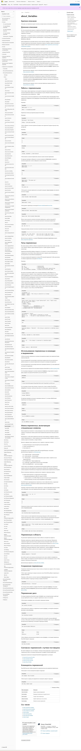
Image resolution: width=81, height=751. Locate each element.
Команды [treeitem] (5, 74)
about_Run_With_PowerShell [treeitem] (9, 364)
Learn (22, 12)
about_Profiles (24, 590)
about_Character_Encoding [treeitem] (9, 115)
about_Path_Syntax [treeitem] (8, 302)
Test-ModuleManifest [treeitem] (7, 564)
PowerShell (27, 12)
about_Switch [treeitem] (7, 394)
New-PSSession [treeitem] (6, 514)
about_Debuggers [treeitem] (8, 157)
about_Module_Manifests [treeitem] (9, 255)
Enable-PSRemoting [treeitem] (7, 461)
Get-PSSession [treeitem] (6, 494)
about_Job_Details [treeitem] (8, 226)
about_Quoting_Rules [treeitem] (8, 327)
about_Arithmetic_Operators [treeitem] (9, 88)
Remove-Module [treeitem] (7, 543)
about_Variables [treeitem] (7, 426)
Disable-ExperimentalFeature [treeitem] (9, 450)
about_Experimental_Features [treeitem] (9, 176)
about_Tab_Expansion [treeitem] (8, 396)
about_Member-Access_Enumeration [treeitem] (8, 250)
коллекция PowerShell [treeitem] (6, 52)
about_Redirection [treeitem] (8, 329)
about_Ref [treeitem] (6, 331)
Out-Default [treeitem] (6, 524)
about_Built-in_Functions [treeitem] (9, 103)
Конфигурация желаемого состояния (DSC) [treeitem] (7, 49)
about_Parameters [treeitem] (8, 294)
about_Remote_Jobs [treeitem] (8, 344)
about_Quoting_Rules (55, 368)
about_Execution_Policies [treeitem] (9, 173)
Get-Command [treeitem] (6, 479)
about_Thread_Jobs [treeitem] (8, 400)
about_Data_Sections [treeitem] (8, 155)
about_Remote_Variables (39, 562)
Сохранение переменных (71, 27)
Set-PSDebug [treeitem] (6, 549)
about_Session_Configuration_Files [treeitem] (9, 377)
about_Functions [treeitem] (8, 190)
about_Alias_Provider (27, 662)
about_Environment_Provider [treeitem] (9, 165)
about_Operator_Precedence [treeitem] (9, 266)
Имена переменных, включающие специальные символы (72, 23)
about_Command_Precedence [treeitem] (9, 132)
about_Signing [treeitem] (7, 383)
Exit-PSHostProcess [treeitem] (7, 471)
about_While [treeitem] (7, 432)
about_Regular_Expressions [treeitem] (9, 336)
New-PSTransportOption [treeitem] (8, 522)
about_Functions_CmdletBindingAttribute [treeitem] (9, 206)
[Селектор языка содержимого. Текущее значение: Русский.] (4, 749)
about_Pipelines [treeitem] (7, 307)
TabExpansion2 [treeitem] (6, 562)
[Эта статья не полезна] (69, 38)
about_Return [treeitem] (7, 361)
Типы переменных (70, 18)
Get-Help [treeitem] (5, 483)
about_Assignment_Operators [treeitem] (9, 93)
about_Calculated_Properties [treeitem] (9, 106)
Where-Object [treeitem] (6, 577)
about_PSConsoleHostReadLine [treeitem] (9, 274)
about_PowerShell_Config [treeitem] (9, 309)
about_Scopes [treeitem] (7, 367)
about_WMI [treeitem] (7, 428)
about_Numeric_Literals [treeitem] (9, 259)
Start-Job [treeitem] (5, 555)
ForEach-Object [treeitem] (6, 477)
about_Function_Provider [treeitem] (9, 188)
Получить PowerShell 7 (75, 4)
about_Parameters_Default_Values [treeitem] (9, 297)
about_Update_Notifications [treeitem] (9, 419)
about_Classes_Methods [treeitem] (9, 127)
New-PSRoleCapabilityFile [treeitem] (8, 512)
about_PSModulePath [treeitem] (8, 280)
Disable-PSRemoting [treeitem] (7, 452)
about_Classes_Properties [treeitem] (9, 129)
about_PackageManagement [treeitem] (9, 287)
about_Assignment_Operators (27, 239)
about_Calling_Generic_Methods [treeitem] (9, 110)
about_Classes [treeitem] (7, 120)
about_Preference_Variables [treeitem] (9, 314)
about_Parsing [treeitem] (7, 300)
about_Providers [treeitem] (8, 323)
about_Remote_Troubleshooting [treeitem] (9, 353)
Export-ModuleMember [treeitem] (8, 475)
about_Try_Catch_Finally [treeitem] (9, 406)
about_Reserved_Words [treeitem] (9, 359)
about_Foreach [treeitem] (7, 184)
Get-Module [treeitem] (6, 490)
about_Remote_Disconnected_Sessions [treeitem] (9, 342)
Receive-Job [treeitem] (6, 530)
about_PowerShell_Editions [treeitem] (9, 311)
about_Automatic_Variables (28, 72)
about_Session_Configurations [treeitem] (9, 381)
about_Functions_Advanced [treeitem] (9, 193)
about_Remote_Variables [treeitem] (9, 355)
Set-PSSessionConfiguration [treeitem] (9, 551)
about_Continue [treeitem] (7, 149)
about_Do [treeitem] (6, 160)
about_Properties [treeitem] (8, 321)
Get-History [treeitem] (6, 485)
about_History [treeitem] (7, 220)
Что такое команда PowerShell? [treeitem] (6, 33)
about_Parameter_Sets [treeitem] (9, 292)
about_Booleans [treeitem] (7, 99)
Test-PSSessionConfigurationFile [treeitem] (8, 567)
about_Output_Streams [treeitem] (9, 271)
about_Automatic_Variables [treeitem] (9, 97)
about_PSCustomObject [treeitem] (9, 276)
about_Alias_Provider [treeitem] (8, 83)
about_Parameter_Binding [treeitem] (9, 290)
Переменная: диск (70, 29)
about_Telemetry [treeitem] (8, 398)
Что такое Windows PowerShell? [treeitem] (6, 27)
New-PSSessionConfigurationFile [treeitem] (8, 517)
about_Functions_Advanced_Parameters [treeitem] (9, 200)
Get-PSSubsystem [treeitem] (7, 500)
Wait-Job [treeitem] (5, 575)
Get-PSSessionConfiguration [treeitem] (9, 498)
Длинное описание (70, 16)
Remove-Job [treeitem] (6, 541)
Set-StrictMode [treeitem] (6, 553)
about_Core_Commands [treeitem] (9, 151)
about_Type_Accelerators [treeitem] (9, 408)
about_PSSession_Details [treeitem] (9, 282)
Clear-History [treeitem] (6, 442)
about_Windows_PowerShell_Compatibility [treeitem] (9, 437)
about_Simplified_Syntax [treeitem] (9, 385)
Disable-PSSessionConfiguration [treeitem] (8, 455)
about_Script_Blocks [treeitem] (8, 369)
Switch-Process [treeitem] (6, 559)
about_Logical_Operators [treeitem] (9, 247)
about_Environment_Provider (29, 657)
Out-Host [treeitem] (5, 526)
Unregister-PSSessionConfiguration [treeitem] (8, 570)
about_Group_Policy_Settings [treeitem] (9, 213)
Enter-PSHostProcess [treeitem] (7, 467)
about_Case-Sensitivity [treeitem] (9, 112)
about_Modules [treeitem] (7, 257)
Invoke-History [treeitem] (6, 506)
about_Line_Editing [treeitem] (8, 238)
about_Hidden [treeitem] (7, 218)
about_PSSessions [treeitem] (8, 284)
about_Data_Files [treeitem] (8, 153)
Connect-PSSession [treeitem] (7, 446)
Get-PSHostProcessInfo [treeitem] (8, 492)
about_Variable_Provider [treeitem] (9, 424)
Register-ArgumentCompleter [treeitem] (7, 535)
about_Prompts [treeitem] (7, 319)
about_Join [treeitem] (7, 230)
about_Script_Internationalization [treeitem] (9, 372)
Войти (79, 1)
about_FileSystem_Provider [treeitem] (9, 179)
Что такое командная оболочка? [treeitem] (7, 30)
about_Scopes (55, 543)
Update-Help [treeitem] (6, 573)
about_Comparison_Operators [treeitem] (9, 147)
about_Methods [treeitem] (7, 253)
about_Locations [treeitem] (8, 240)
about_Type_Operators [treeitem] (9, 412)
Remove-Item (49, 205)
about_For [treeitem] (6, 181)
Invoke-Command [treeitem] (7, 504)
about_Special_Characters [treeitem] (9, 387)
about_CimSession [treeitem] (8, 118)
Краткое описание (70, 14)
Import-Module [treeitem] (6, 502)
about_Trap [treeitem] (7, 404)
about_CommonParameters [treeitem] (9, 143)
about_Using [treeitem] (7, 422)
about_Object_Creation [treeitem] (9, 261)
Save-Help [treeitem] (6, 547)
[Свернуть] (14, 12)
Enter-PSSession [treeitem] (7, 469)
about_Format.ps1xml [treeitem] (8, 186)
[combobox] (7, 14)
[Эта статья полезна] (67, 38)
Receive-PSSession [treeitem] (7, 532)
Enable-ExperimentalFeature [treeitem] (9, 459)
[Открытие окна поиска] (76, 2)
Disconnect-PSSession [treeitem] (8, 457)
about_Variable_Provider (28, 658)
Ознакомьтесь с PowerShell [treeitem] (8, 36)
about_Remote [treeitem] (7, 339)
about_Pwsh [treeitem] (7, 325)
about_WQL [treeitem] (7, 430)
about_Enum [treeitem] (7, 162)
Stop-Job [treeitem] (5, 557)
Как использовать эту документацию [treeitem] (6, 19)
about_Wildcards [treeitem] (8, 434)
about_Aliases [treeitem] (7, 85)
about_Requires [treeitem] (7, 357)
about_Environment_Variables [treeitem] (9, 168)
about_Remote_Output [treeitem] (9, 346)
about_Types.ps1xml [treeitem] (8, 414)
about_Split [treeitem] (7, 391)
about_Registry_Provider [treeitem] (9, 333)
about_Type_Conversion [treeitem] (9, 410)
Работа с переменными (71, 17)
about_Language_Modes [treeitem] (9, 236)
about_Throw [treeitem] (7, 402)
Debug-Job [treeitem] (6, 448)
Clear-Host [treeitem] (6, 444)
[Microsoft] (2, 1)
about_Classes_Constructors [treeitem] (9, 123)
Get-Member (39, 258)
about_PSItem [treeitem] (7, 278)
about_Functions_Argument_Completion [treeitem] (9, 203)
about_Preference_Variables (28, 84)
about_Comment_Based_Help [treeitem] (9, 138)
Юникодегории (37, 452)
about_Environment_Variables (29, 709)
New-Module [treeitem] (6, 508)
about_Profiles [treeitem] (7, 317)
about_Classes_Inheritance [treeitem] (9, 125)
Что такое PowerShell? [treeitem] (7, 24)
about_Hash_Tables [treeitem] (8, 216)
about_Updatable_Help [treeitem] (9, 416)
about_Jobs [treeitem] (7, 228)
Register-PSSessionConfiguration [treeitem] (8, 538)
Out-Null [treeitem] (5, 528)
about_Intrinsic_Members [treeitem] (9, 224)
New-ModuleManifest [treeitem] (8, 510)
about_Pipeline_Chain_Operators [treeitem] (9, 305)
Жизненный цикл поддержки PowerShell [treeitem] (7, 64)
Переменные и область (71, 26)
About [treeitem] (6, 79)
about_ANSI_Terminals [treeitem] (9, 81)
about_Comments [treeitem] (8, 140)
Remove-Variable (41, 205)
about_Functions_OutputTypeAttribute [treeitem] (9, 210)
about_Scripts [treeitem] (7, 374)
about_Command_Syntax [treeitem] (9, 135)
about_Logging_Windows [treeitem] (9, 245)
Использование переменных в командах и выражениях (72, 21)
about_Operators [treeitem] (8, 269)
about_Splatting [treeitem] (7, 389)
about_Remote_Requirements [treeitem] (9, 349)
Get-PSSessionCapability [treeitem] (8, 496)
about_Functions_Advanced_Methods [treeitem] (9, 196)
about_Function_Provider (28, 660)
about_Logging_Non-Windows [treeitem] (8, 243)
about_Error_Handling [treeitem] (8, 170)
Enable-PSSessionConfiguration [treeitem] (8, 464)
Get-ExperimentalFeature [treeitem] (8, 481)
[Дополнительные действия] (59, 12)
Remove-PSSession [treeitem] (7, 545)
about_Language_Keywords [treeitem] (9, 233)
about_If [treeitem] (6, 222)
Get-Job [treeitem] (5, 487)
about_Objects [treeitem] (7, 263)
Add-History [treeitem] (6, 439)
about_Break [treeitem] (7, 101)
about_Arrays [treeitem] (7, 90)
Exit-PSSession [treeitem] (6, 473)
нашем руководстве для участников (27, 734)
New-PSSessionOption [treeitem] (8, 520)
